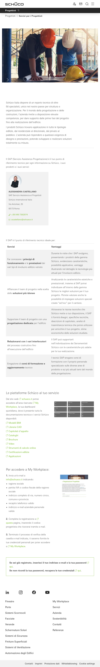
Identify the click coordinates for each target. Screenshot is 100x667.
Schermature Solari (16, 630)
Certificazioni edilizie (19, 452)
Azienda (57, 612)
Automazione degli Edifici (19, 653)
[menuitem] (7, 592)
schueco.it (27, 399)
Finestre (9, 601)
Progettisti (10, 16)
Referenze (58, 630)
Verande (9, 624)
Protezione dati (52, 663)
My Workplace (17, 546)
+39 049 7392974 (19, 214)
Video (11, 443)
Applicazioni (15, 456)
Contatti (57, 624)
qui (79, 570)
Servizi (56, 607)
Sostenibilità (59, 618)
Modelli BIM (15, 422)
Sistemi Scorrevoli (15, 612)
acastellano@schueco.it (22, 219)
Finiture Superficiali (16, 641)
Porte (8, 607)
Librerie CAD (15, 427)
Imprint (38, 663)
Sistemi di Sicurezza (16, 635)
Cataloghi (13, 435)
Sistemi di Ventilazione (17, 647)
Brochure (13, 439)
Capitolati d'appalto (18, 431)
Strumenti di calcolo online (22, 447)
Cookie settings (87, 663)
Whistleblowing (69, 663)
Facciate (9, 618)
